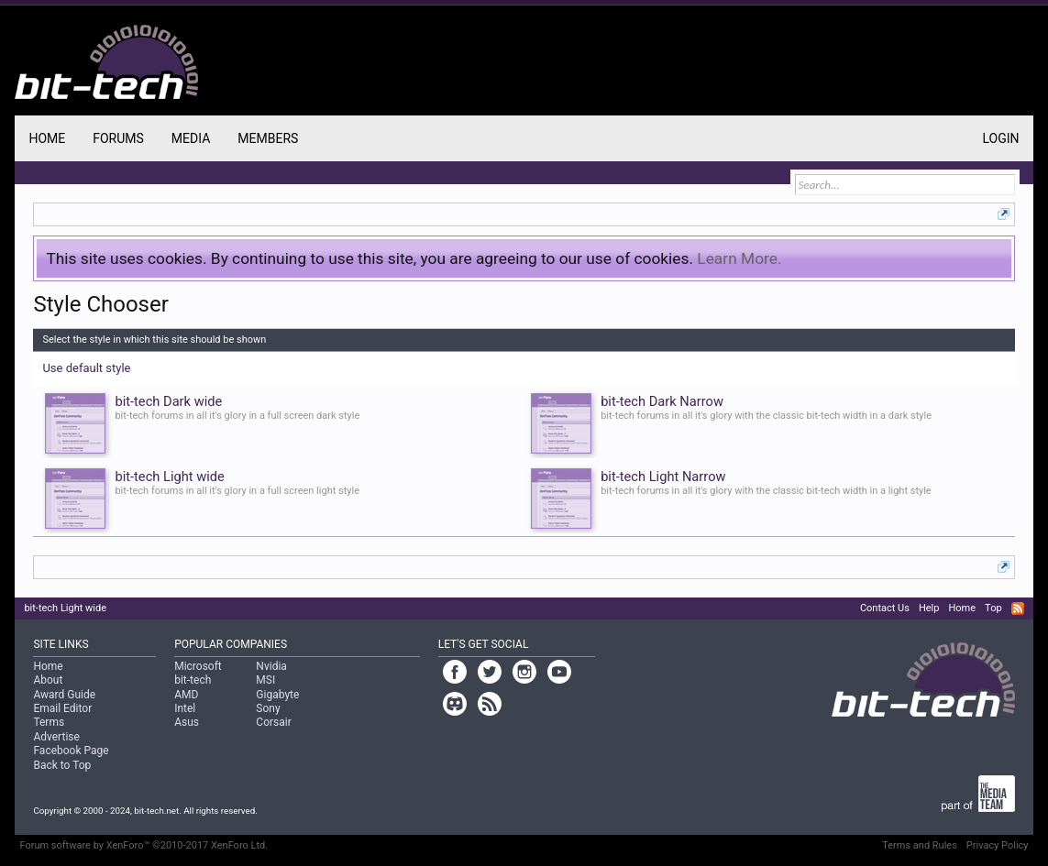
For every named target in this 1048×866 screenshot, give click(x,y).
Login (1001, 138)
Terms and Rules (919, 845)
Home (46, 138)
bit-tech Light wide (65, 608)
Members (267, 138)
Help (929, 608)
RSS (1017, 608)
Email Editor (62, 708)
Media (190, 138)
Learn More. (739, 258)
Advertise (56, 736)
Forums (118, 138)
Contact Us (885, 608)
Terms (48, 722)
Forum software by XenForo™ (143, 845)
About (47, 680)
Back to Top (62, 765)
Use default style (86, 368)
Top (993, 608)
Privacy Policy (997, 845)
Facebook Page (70, 750)
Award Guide (64, 694)
